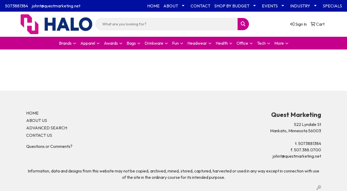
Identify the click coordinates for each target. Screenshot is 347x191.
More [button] (279, 43)
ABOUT (170, 5)
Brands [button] (65, 43)
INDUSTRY (300, 5)
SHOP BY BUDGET (231, 5)
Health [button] (222, 43)
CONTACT (200, 5)
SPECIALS (332, 5)
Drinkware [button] (154, 43)
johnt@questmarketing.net (56, 5)
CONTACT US (39, 135)
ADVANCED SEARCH (46, 127)
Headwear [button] (197, 43)
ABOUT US (36, 120)
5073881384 (16, 5)
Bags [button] (131, 43)
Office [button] (242, 43)
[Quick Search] (166, 24)
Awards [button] (111, 43)
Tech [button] (261, 43)
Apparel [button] (87, 43)
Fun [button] (175, 43)
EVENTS (270, 5)
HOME (153, 5)
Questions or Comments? (49, 146)
